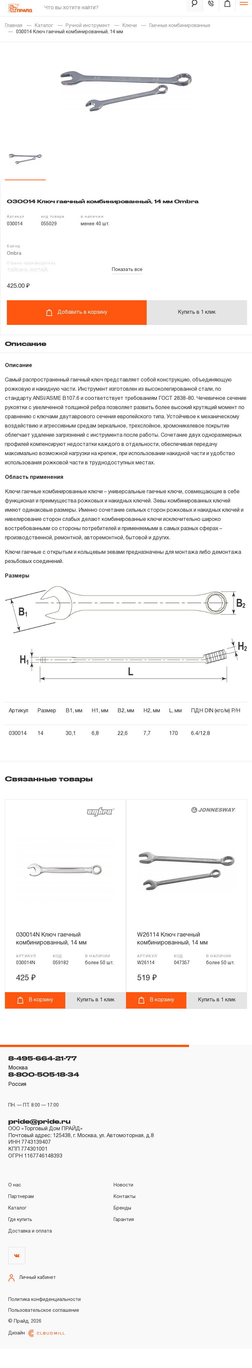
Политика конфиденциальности (44, 1319)
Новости (123, 1205)
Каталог (44, 26)
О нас (14, 1205)
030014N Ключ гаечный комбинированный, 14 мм (53, 939)
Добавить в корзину (76, 312)
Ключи (129, 26)
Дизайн (36, 1352)
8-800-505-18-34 (43, 1093)
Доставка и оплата (30, 1251)
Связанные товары (49, 779)
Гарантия (124, 1239)
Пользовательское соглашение (43, 1330)
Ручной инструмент (88, 26)
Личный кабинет (32, 1297)
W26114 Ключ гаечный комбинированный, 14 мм (174, 939)
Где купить (20, 1239)
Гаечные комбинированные (179, 26)
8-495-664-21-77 (42, 1077)
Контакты (125, 1216)
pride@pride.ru (39, 1140)
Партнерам (21, 1216)
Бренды (122, 1228)
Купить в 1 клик (197, 312)
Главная (13, 26)
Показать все (127, 270)
